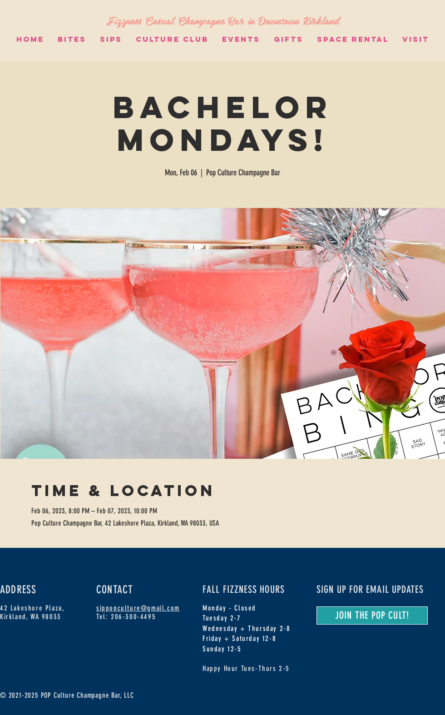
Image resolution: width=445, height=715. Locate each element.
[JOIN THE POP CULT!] (372, 615)
